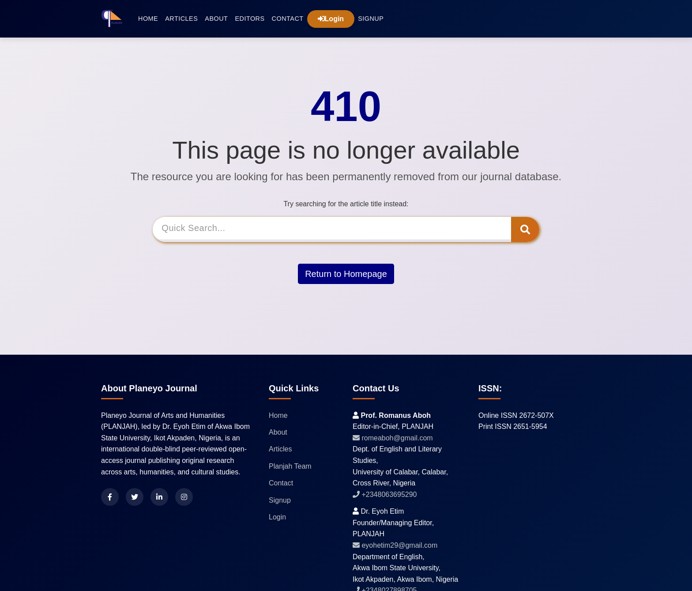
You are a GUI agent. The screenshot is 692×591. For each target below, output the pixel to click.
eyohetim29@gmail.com (395, 545)
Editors (249, 18)
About (216, 18)
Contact (288, 18)
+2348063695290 (385, 494)
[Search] (333, 229)
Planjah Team (290, 466)
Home (148, 18)
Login (331, 19)
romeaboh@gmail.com (393, 438)
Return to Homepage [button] (346, 272)
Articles (181, 18)
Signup (371, 18)
